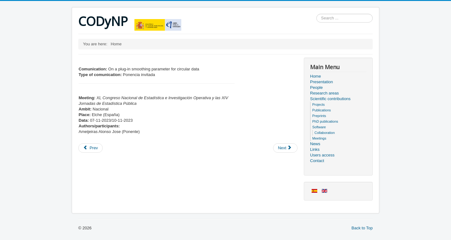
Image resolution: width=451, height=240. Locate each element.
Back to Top (362, 228)
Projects (318, 104)
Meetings (319, 138)
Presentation (321, 81)
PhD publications (325, 121)
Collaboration (324, 133)
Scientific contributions (330, 98)
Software (319, 127)
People (316, 87)
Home (315, 76)
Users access (322, 155)
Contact (317, 160)
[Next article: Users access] (285, 148)
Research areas (324, 93)
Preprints (319, 116)
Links (314, 149)
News (315, 143)
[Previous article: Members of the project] (90, 148)
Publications (321, 110)
